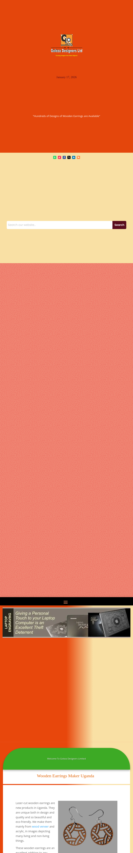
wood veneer (40, 826)
